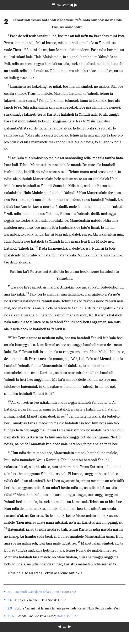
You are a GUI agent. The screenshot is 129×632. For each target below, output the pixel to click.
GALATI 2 (63, 5)
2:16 (10, 616)
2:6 (9, 600)
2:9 (9, 608)
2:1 (9, 592)
